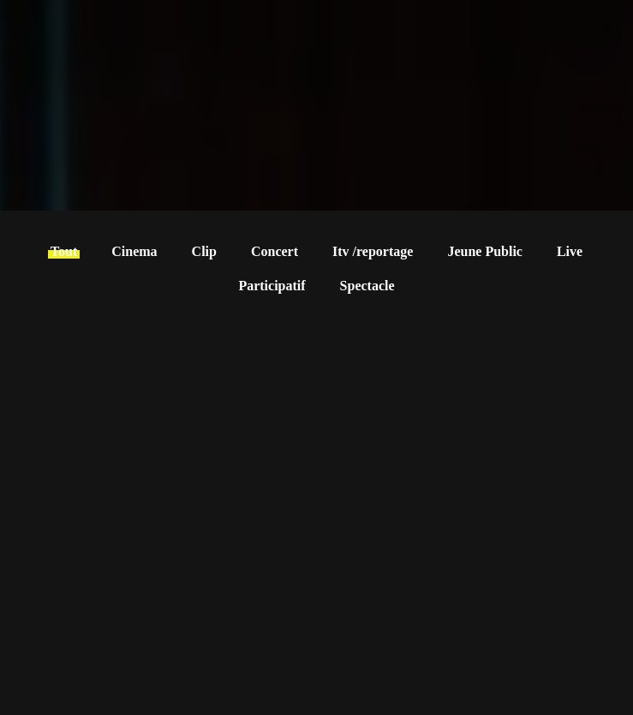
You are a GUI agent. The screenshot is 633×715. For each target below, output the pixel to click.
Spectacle (367, 285)
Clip (204, 251)
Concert (274, 251)
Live (569, 251)
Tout (64, 251)
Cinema (134, 251)
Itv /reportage (372, 251)
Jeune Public (485, 251)
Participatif (271, 285)
